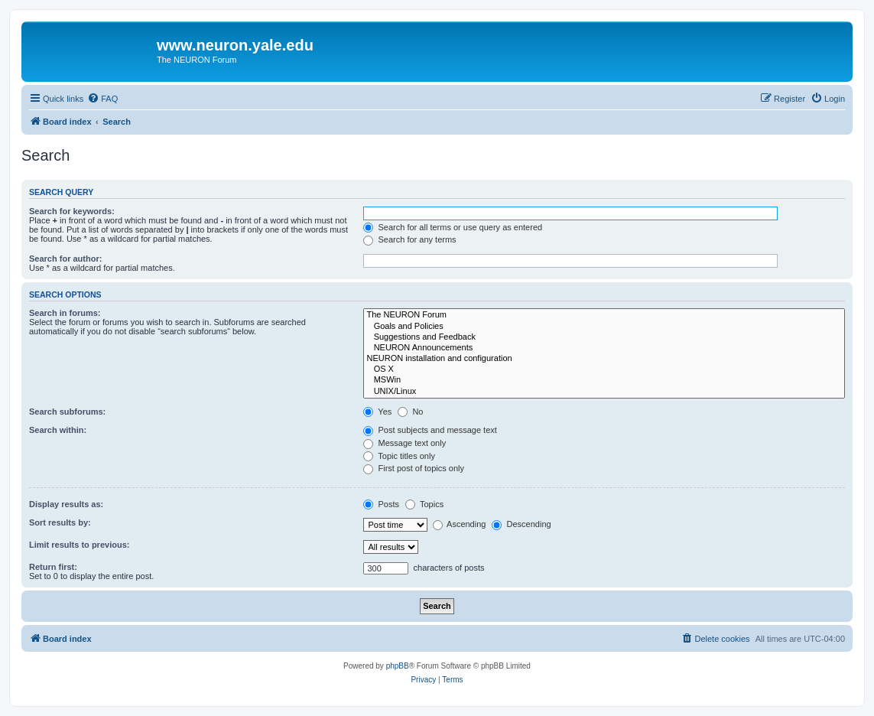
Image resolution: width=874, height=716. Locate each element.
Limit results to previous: (79, 544)
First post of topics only (413, 468)
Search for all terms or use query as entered (452, 227)
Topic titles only (398, 456)
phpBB (397, 666)
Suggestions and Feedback (604, 337)
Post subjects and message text (429, 429)
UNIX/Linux (604, 391)
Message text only (404, 442)
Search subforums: (67, 411)
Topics (424, 504)
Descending (521, 524)
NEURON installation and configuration (604, 358)
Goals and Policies (604, 326)
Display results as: (66, 504)
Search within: (57, 429)
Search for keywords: (72, 211)
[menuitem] (102, 99)
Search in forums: (65, 312)
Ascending (459, 524)
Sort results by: (60, 522)
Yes (377, 411)
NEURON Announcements (604, 348)
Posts (381, 504)
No (410, 411)
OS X (604, 369)
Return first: (53, 566)
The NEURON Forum (604, 315)
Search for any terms (409, 239)
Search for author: (65, 258)
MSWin (604, 380)
